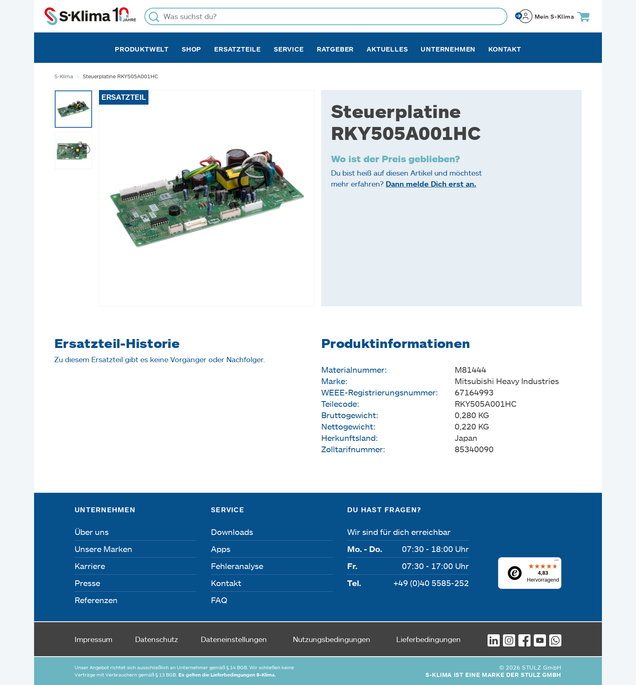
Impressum (93, 639)
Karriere (90, 566)
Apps (220, 549)
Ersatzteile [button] (237, 49)
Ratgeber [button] (335, 49)
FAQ (219, 600)
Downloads (232, 532)
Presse (87, 583)
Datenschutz (156, 639)
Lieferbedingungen (428, 639)
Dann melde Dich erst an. (431, 183)
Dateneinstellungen (234, 639)
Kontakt (504, 49)
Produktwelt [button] (142, 49)
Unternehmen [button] (448, 49)
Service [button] (289, 49)
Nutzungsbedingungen (331, 639)
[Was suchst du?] (325, 16)
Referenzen (96, 600)
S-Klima (63, 76)
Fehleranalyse (237, 566)
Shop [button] (191, 49)
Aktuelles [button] (387, 49)
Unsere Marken (103, 549)
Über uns (92, 532)
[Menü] (556, 562)
